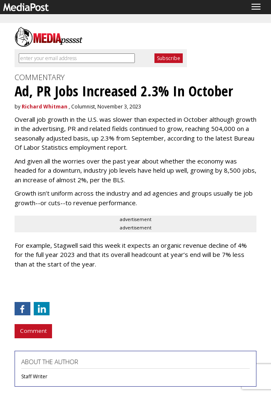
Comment (33, 331)
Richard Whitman (44, 106)
